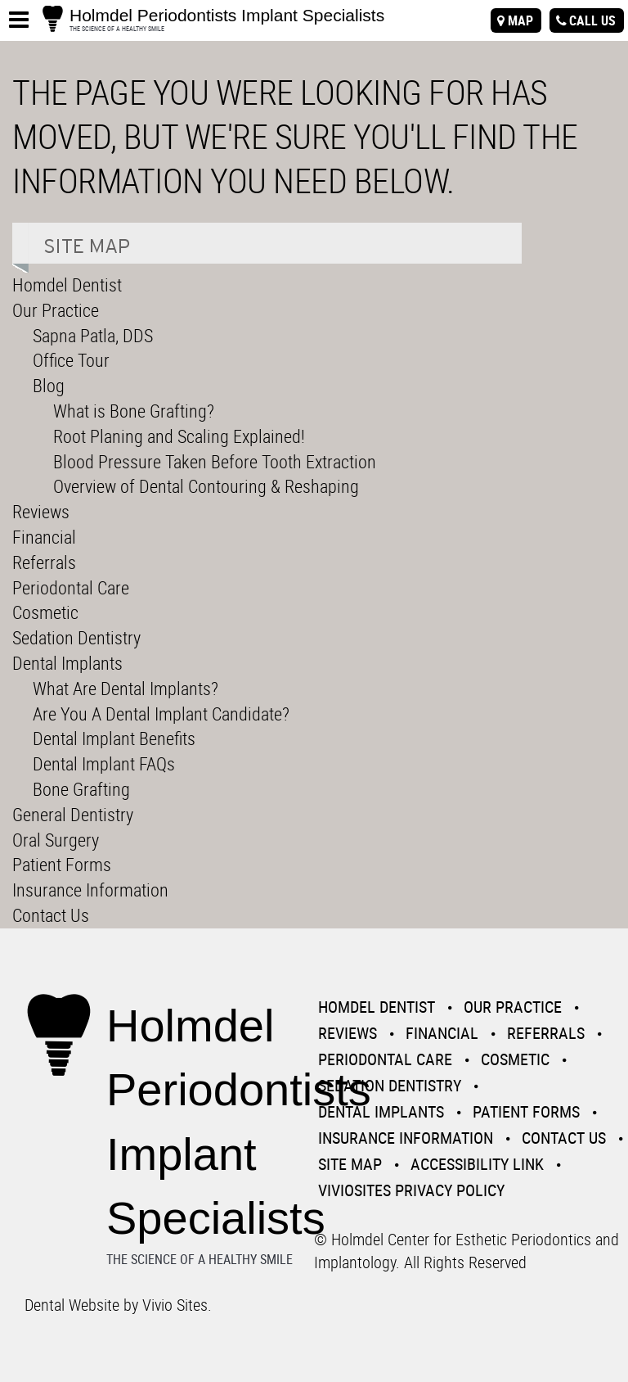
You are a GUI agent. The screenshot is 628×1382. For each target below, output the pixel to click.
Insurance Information (90, 889)
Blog (49, 385)
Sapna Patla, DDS (93, 335)
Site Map (350, 1164)
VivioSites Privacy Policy (411, 1190)
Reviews (41, 511)
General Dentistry (72, 814)
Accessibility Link (477, 1164)
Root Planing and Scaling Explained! (179, 436)
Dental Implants (67, 663)
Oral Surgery (55, 839)
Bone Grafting (81, 789)
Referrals (44, 562)
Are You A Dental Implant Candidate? (161, 713)
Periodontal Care (70, 587)
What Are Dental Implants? (125, 688)
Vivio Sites (175, 1305)
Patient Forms (61, 864)
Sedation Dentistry (76, 637)
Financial (44, 537)
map (520, 20)
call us (592, 20)
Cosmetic (45, 612)
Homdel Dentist (67, 284)
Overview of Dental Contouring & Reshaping (206, 486)
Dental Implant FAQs (104, 763)
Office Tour (71, 360)
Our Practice (55, 310)
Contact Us (50, 915)
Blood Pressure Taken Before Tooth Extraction (214, 461)
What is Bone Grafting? (133, 410)
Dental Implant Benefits (114, 738)
